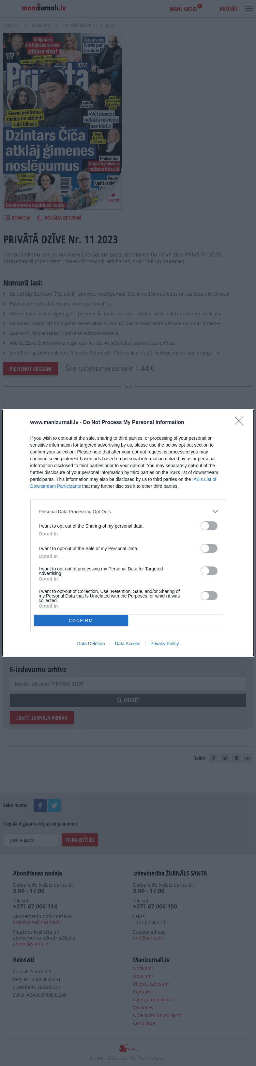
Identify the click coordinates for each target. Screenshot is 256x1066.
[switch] (209, 525)
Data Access (127, 643)
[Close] (241, 423)
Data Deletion (91, 643)
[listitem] (128, 511)
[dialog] (128, 533)
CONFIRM (81, 620)
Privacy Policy (164, 643)
